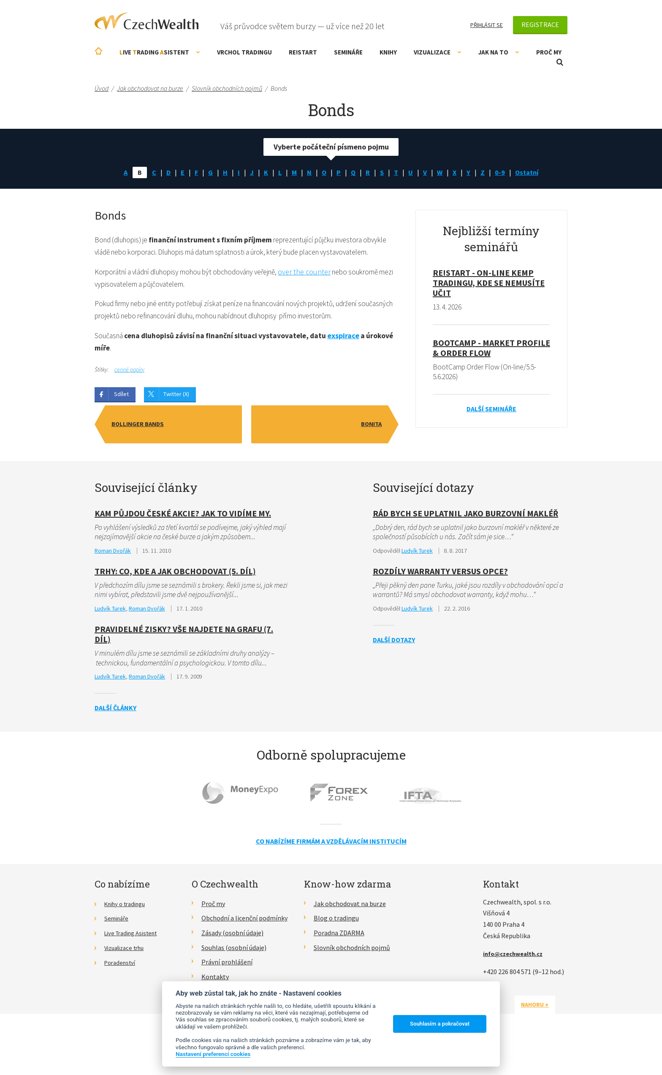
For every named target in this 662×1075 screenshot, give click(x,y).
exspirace (352, 365)
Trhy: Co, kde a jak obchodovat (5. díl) (175, 602)
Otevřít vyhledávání (559, 62)
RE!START (303, 52)
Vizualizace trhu (127, 980)
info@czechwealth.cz (516, 987)
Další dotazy (394, 672)
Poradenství (121, 995)
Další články (115, 741)
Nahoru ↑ (547, 1037)
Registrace (540, 24)
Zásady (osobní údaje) (232, 966)
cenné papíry (129, 400)
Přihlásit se (486, 25)
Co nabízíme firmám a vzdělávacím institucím (331, 874)
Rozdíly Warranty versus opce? (440, 602)
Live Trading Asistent (134, 966)
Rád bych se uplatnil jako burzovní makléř (465, 544)
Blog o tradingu (336, 951)
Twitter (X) (176, 425)
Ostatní (532, 173)
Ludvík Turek (110, 640)
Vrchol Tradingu (244, 52)
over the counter (324, 287)
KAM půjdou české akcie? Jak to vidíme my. (183, 544)
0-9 (503, 173)
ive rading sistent (159, 52)
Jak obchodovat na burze (350, 936)
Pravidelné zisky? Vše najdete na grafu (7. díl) (184, 666)
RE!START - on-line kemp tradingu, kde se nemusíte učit (489, 284)
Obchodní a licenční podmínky (244, 951)
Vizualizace (437, 52)
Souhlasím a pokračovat (439, 1024)
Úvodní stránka (98, 51)
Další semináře (491, 411)
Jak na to (498, 52)
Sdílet (121, 425)
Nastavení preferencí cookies (213, 1054)
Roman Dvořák (113, 582)
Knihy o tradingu (128, 936)
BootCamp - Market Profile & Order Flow (491, 349)
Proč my (549, 52)
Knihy (388, 52)
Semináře (348, 52)
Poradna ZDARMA (339, 966)
